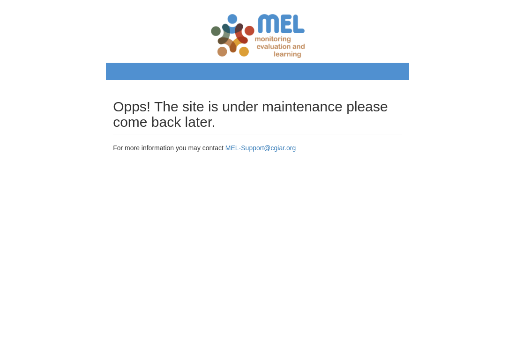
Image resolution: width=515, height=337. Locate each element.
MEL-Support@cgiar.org (260, 148)
